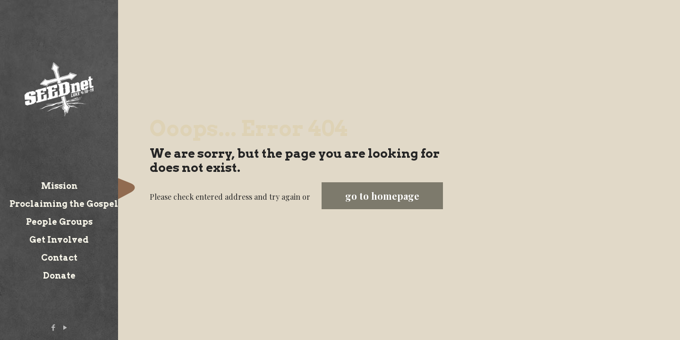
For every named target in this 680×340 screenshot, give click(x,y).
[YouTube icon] (65, 327)
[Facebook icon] (53, 327)
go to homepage (382, 195)
